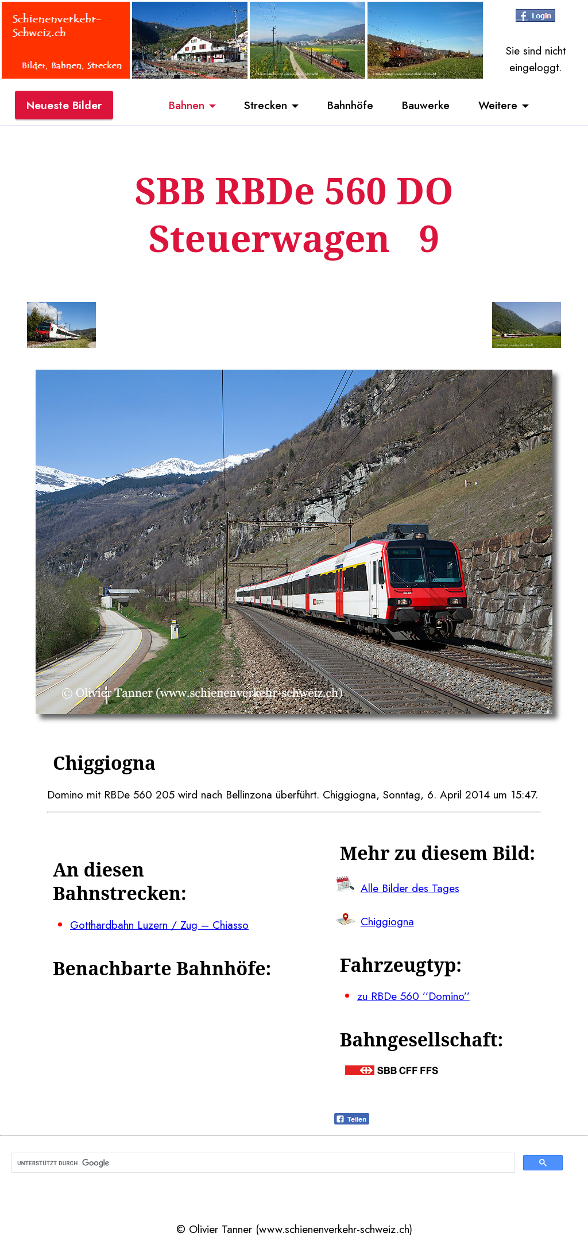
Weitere (497, 105)
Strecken (265, 105)
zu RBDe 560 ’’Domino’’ (413, 996)
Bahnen (186, 105)
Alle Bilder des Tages (410, 888)
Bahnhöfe (350, 105)
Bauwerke (426, 105)
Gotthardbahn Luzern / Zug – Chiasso (159, 925)
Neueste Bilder (64, 105)
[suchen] (262, 1163)
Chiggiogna (387, 921)
